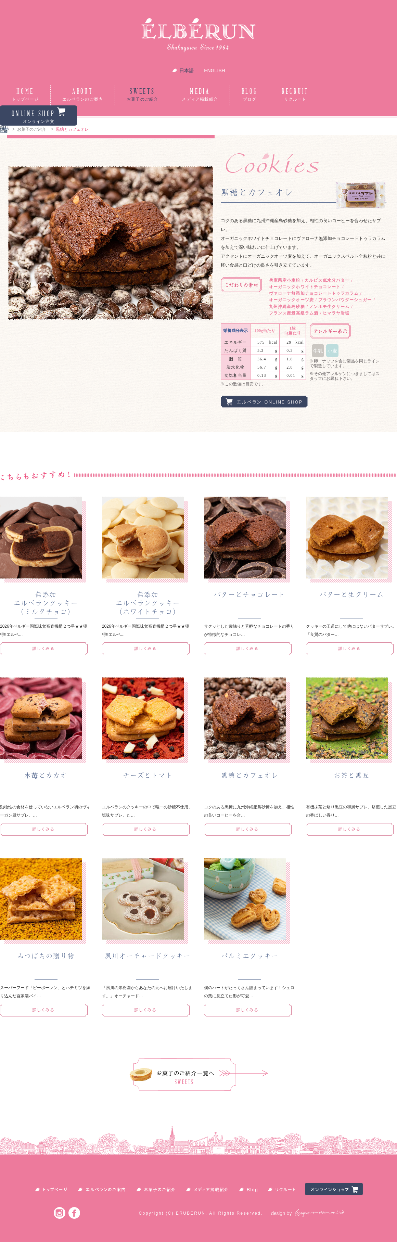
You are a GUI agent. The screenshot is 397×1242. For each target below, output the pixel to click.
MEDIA (200, 95)
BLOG (250, 95)
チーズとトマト (148, 775)
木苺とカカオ (45, 775)
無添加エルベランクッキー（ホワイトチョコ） (148, 603)
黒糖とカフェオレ (249, 775)
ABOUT (82, 95)
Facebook (74, 1213)
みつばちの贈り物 (45, 956)
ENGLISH (214, 70)
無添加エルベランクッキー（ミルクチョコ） (46, 603)
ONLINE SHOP (38, 115)
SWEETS (142, 95)
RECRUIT (295, 95)
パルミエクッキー (249, 956)
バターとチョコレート (249, 594)
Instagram (59, 1213)
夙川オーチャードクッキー (148, 956)
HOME (25, 95)
